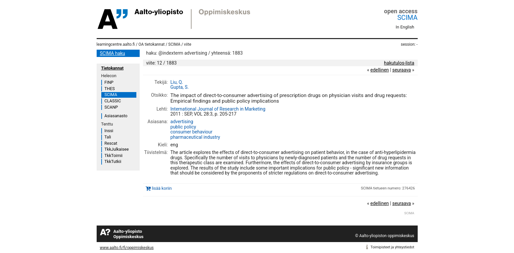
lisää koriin (162, 188)
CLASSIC (113, 100)
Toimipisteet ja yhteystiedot (392, 247)
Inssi (109, 130)
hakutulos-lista (399, 63)
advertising (181, 121)
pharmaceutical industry (195, 137)
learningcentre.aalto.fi (116, 44)
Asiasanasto (116, 115)
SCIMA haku (112, 53)
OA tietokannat (151, 44)
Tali (108, 136)
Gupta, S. (179, 87)
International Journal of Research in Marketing (217, 109)
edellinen (379, 70)
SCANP (111, 107)
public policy (183, 126)
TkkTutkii (113, 161)
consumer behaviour (191, 131)
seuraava (401, 70)
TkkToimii (114, 155)
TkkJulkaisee (117, 149)
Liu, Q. (176, 82)
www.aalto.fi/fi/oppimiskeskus (127, 247)
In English (405, 27)
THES (110, 88)
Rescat (111, 143)
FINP (109, 82)
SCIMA (407, 18)
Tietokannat (112, 68)
